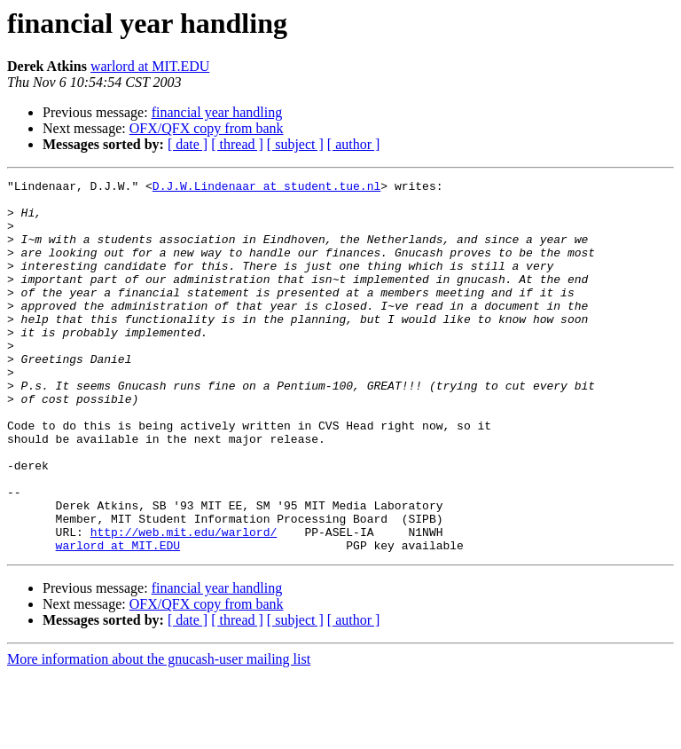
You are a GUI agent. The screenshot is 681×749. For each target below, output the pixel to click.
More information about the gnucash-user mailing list (158, 733)
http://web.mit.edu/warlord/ (184, 603)
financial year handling (217, 112)
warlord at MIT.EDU (149, 66)
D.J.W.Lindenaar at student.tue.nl (266, 188)
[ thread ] (237, 144)
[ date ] (187, 144)
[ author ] (353, 144)
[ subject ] (295, 144)
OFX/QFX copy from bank (206, 128)
